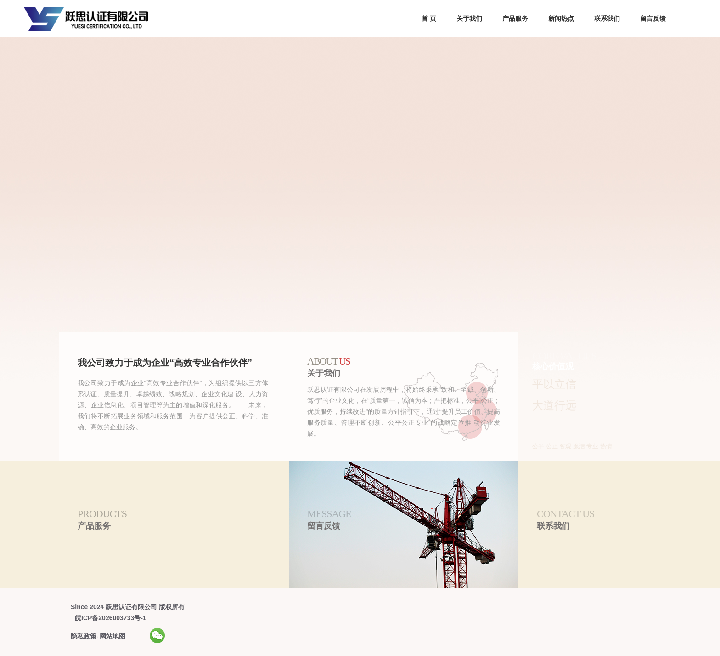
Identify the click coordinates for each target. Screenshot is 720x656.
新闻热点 (561, 18)
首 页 (429, 18)
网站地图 (112, 636)
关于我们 (469, 18)
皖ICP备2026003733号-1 (110, 618)
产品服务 (515, 18)
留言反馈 (653, 18)
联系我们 (607, 18)
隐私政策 (83, 636)
